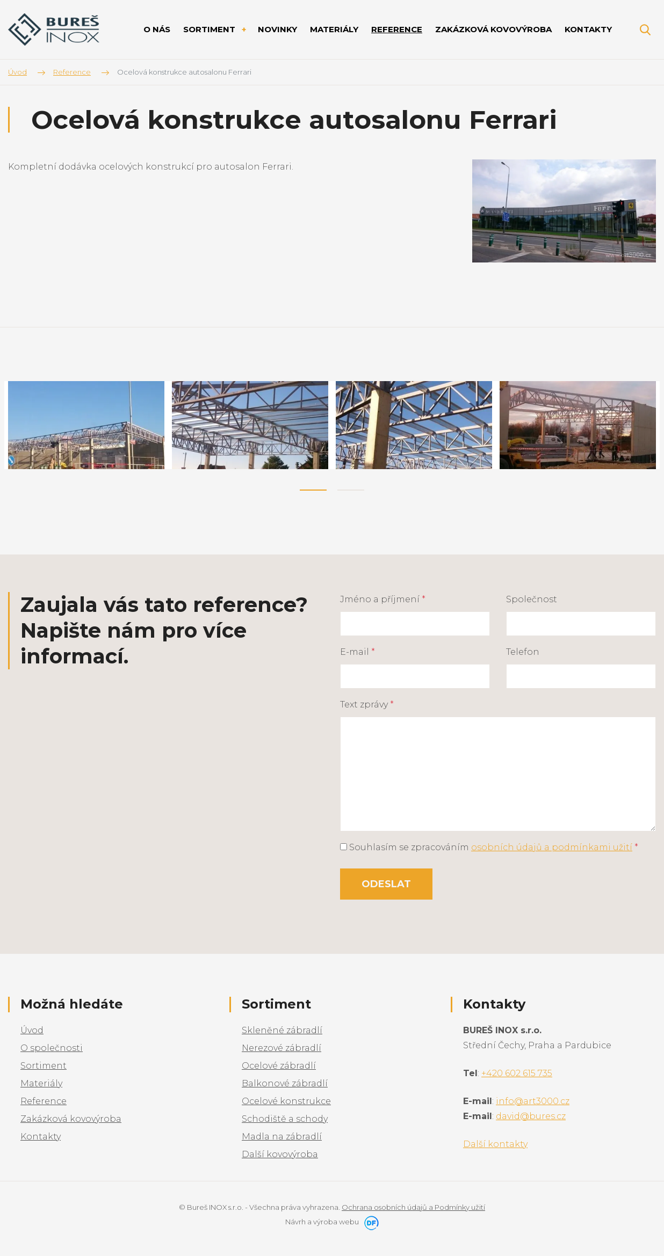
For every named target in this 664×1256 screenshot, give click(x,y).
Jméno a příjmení (382, 599)
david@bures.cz (531, 1116)
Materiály (41, 1083)
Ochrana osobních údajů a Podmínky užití (413, 1207)
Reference (43, 1101)
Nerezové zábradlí (281, 1048)
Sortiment (43, 1066)
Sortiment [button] (210, 29)
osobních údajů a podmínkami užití (551, 847)
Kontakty (40, 1136)
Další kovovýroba (280, 1154)
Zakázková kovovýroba (70, 1119)
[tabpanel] (86, 425)
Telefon (522, 652)
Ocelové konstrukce (286, 1101)
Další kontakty (495, 1144)
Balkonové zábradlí (285, 1083)
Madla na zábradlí (282, 1136)
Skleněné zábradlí (282, 1030)
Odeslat (386, 884)
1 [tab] (313, 490)
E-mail (357, 652)
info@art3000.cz (532, 1101)
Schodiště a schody (285, 1119)
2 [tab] (350, 490)
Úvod (32, 1030)
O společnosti (51, 1048)
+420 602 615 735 (516, 1073)
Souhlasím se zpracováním (489, 847)
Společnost (531, 599)
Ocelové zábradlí (279, 1066)
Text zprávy (367, 704)
